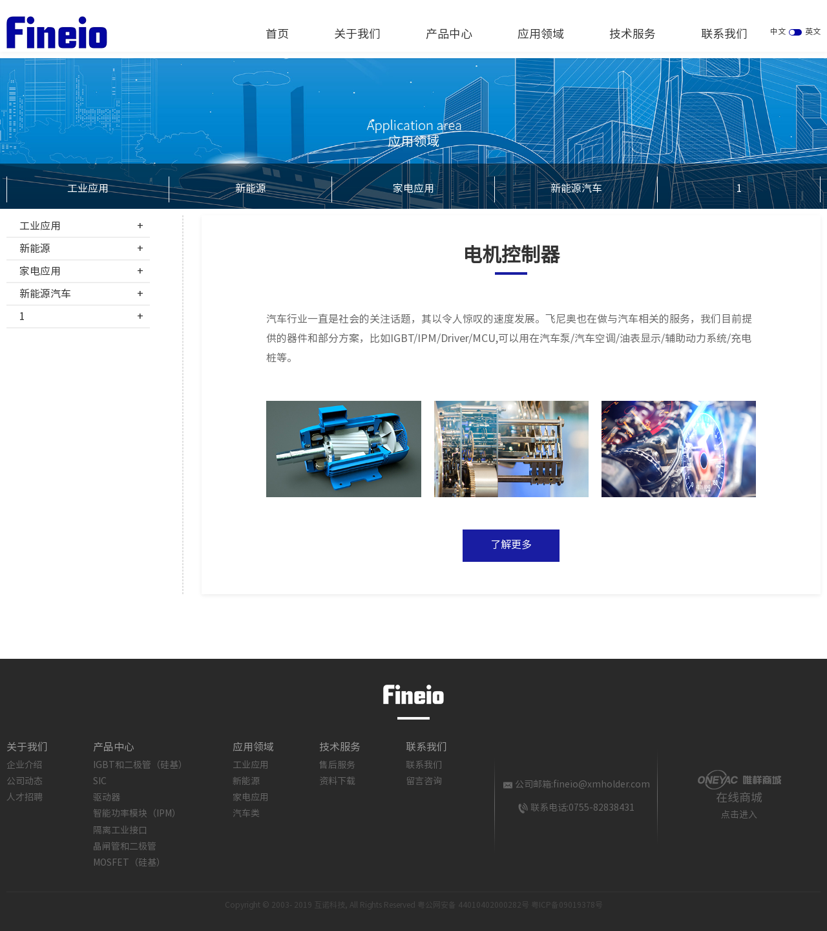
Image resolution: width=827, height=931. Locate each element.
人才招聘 (24, 797)
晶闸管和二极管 (124, 846)
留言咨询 (424, 781)
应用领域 (541, 35)
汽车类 (246, 814)
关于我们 (357, 35)
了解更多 (511, 545)
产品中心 (449, 35)
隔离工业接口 (120, 830)
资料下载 (337, 781)
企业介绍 (24, 765)
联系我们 (724, 35)
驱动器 (106, 797)
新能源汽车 (576, 189)
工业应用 (88, 189)
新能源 (250, 189)
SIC (100, 781)
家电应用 (413, 189)
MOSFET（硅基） (129, 863)
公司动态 (24, 781)
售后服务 (337, 765)
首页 (277, 35)
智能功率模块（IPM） (137, 814)
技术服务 (632, 35)
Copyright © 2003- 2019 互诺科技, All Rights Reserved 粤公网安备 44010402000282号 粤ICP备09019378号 (414, 905)
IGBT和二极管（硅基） (140, 765)
